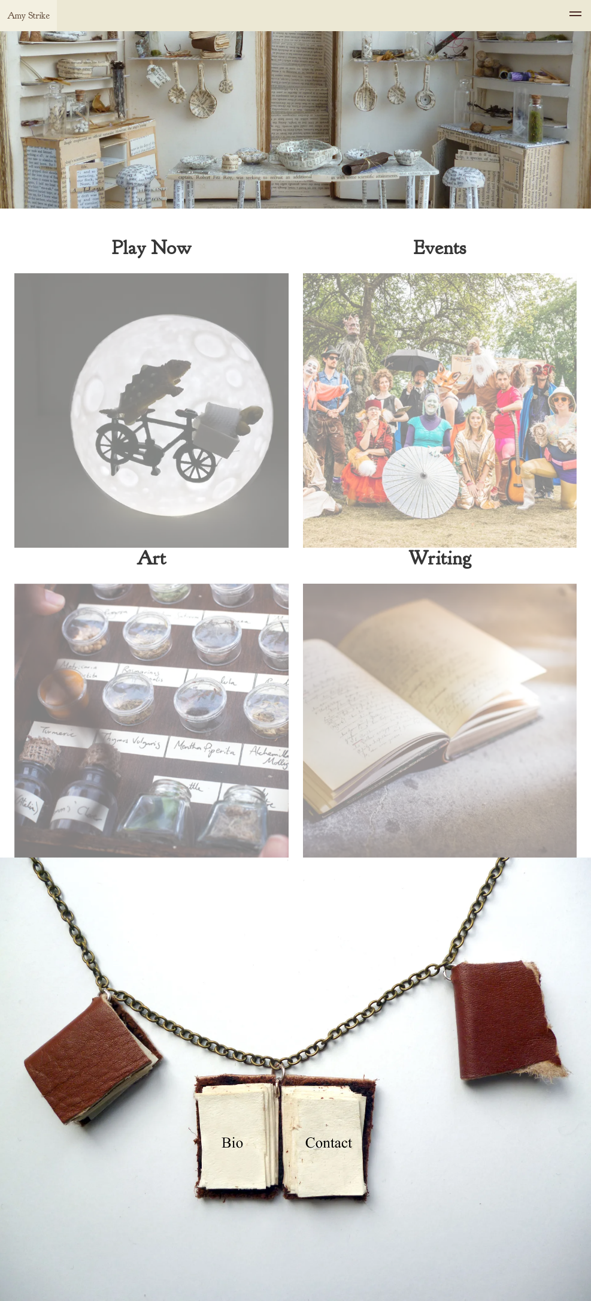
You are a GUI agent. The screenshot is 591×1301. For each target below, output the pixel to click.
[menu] (575, 16)
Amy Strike (28, 16)
